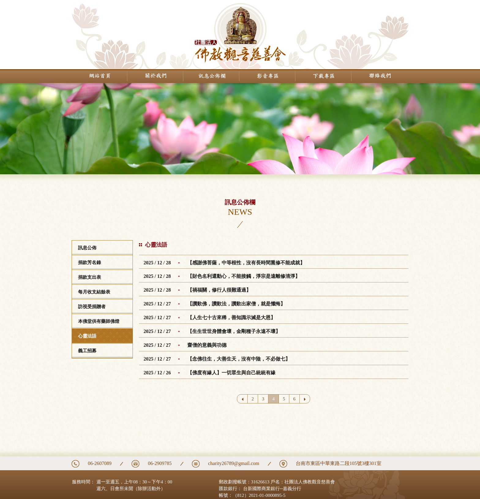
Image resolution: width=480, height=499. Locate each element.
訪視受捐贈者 (92, 306)
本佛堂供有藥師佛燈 (98, 321)
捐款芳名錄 (89, 262)
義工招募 (87, 350)
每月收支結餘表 (94, 291)
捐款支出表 (89, 277)
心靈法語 (87, 336)
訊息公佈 (87, 247)
